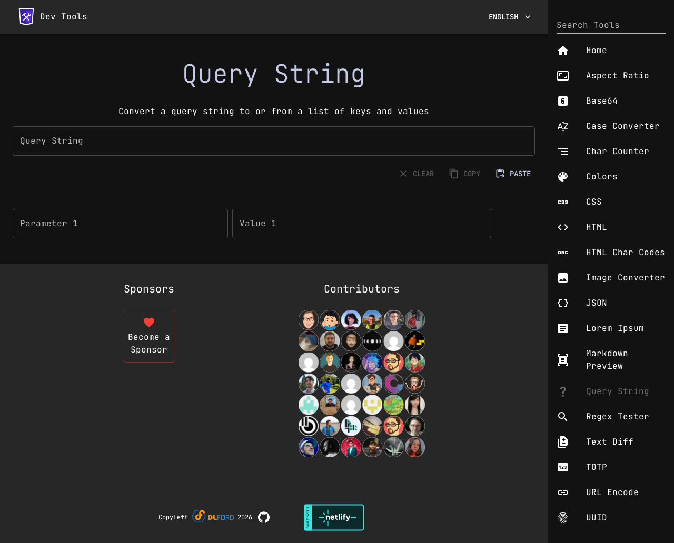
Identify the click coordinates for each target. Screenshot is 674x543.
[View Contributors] (362, 383)
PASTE (514, 174)
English (509, 17)
